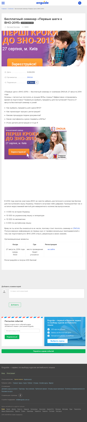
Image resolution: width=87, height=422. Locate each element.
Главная (15, 383)
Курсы (20, 383)
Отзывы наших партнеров (56, 389)
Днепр (14, 409)
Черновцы (30, 411)
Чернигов (38, 411)
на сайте (51, 249)
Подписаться (12, 337)
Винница (58, 409)
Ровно (23, 411)
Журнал (51, 383)
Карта (25, 383)
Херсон (17, 411)
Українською (28, 379)
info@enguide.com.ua (22, 399)
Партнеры (22, 389)
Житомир (65, 409)
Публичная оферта (41, 389)
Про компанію (30, 389)
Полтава (51, 411)
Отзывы (35, 383)
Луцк (70, 409)
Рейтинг (30, 383)
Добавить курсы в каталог (10, 389)
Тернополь (77, 409)
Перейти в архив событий (43, 351)
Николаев (42, 409)
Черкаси (45, 411)
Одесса (19, 409)
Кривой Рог (50, 409)
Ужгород (58, 411)
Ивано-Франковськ (8, 411)
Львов (8, 409)
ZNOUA (30, 77)
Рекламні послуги (7, 391)
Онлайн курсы (43, 383)
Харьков (26, 409)
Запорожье (34, 409)
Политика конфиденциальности (75, 389)
